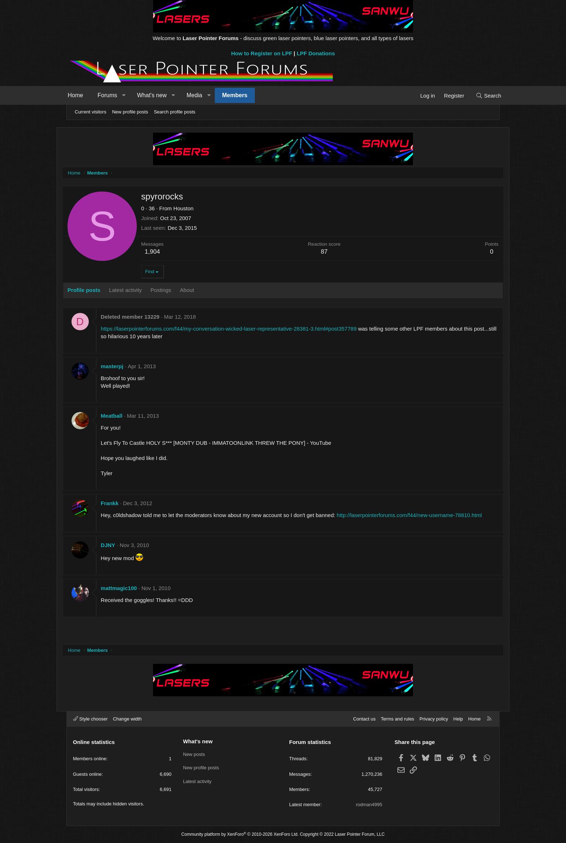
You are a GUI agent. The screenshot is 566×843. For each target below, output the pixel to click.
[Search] (479, 95)
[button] (133, 95)
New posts (194, 753)
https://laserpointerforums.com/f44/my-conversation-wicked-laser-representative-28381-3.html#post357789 (239, 329)
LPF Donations (316, 53)
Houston (193, 209)
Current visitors (90, 112)
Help (458, 719)
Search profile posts (174, 112)
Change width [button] (127, 719)
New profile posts (130, 112)
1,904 (162, 252)
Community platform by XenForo (240, 834)
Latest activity (197, 780)
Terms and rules (397, 719)
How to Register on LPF (261, 53)
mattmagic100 (129, 596)
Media (204, 95)
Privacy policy (433, 719)
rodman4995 (369, 804)
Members (244, 95)
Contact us (364, 719)
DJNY (118, 553)
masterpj (122, 367)
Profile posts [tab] (94, 290)
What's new (161, 95)
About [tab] (197, 290)
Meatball (121, 416)
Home (85, 95)
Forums (117, 95)
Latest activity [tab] (135, 290)
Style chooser (90, 719)
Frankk (120, 503)
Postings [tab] (171, 290)
